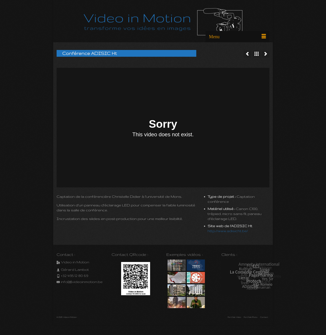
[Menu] (237, 36)
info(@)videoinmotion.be (80, 282)
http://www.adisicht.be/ (228, 231)
